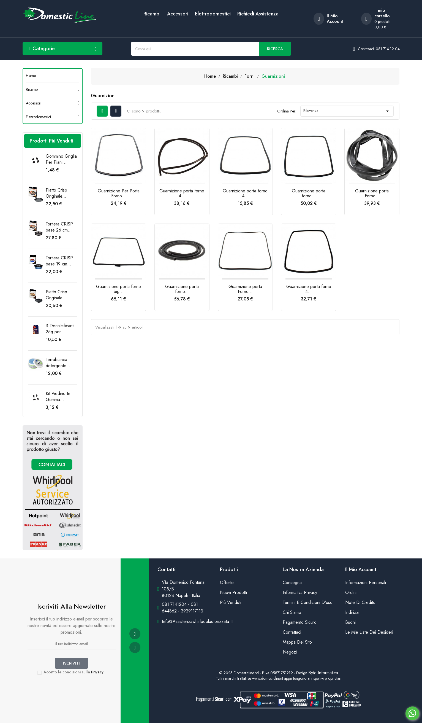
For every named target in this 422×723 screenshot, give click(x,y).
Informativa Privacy (300, 592)
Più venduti (230, 602)
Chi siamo (292, 612)
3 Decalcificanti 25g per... (60, 328)
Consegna (292, 582)
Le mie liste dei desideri (369, 632)
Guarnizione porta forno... (308, 193)
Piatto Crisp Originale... (56, 193)
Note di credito (360, 602)
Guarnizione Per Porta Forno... (119, 193)
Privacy (97, 672)
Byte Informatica (323, 673)
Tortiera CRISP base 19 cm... (59, 261)
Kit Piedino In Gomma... (58, 396)
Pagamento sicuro (300, 622)
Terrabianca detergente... (58, 362)
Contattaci (292, 632)
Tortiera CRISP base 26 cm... (59, 227)
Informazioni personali (365, 582)
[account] (333, 19)
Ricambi (151, 14)
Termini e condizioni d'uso (308, 602)
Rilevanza (347, 111)
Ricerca (275, 49)
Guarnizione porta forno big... (118, 289)
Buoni (350, 622)
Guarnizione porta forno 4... (181, 193)
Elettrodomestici (213, 14)
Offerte (227, 582)
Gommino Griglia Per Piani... (61, 159)
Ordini (350, 592)
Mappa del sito (297, 642)
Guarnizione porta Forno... (372, 193)
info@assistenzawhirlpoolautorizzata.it (197, 621)
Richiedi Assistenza (258, 14)
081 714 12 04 (388, 49)
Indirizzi (352, 612)
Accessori (177, 14)
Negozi (290, 652)
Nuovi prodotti (233, 592)
